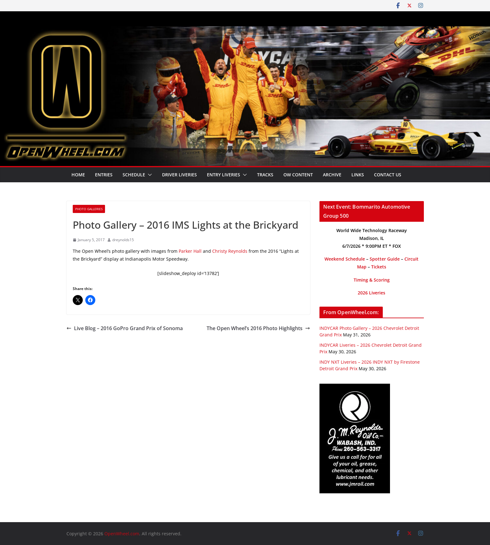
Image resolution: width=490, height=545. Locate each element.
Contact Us (387, 175)
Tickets (378, 267)
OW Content (298, 175)
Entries (104, 175)
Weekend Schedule (344, 259)
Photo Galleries (89, 209)
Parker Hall (190, 251)
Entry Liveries (223, 175)
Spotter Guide (385, 259)
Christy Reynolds (229, 251)
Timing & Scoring (372, 280)
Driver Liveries (179, 175)
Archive (332, 175)
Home (78, 175)
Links (357, 175)
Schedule (134, 175)
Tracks (265, 175)
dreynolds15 (123, 239)
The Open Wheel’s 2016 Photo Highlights (258, 328)
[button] (148, 174)
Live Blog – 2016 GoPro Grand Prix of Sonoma (124, 328)
